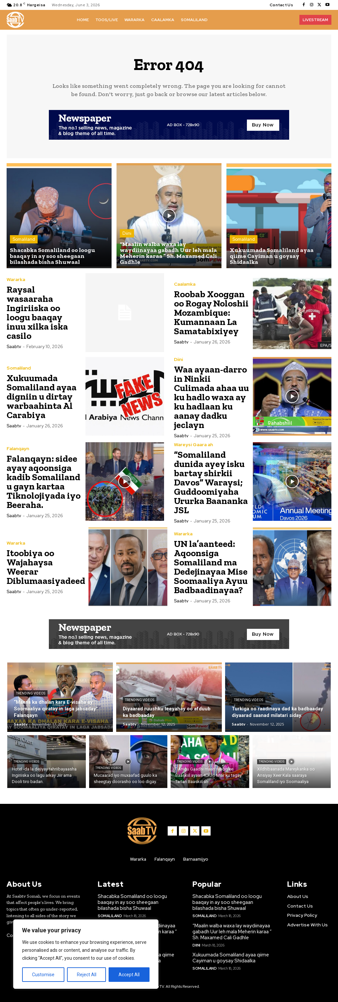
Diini (126, 233)
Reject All (86, 974)
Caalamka (184, 284)
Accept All (129, 974)
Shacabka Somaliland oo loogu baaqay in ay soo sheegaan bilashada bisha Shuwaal (132, 902)
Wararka (16, 279)
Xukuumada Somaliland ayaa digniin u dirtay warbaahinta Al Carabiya (42, 396)
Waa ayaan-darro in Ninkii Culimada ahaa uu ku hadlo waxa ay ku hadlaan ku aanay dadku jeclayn (211, 397)
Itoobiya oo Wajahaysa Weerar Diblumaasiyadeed (46, 567)
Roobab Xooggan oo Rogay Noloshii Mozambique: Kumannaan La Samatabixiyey (211, 313)
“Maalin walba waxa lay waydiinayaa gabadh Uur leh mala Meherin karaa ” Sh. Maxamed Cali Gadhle (232, 931)
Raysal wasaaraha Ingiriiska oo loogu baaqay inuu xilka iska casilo (37, 312)
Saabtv (14, 346)
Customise (43, 974)
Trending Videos (30, 693)
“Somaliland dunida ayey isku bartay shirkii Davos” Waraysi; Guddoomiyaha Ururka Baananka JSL (211, 482)
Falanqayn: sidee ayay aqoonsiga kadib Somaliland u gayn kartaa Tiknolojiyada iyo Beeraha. (44, 481)
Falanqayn (18, 448)
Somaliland (24, 239)
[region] (85, 954)
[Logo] (15, 20)
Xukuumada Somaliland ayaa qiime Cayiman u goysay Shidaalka (230, 957)
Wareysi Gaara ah (193, 444)
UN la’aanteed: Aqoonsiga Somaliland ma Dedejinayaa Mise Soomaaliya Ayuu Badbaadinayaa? (211, 566)
